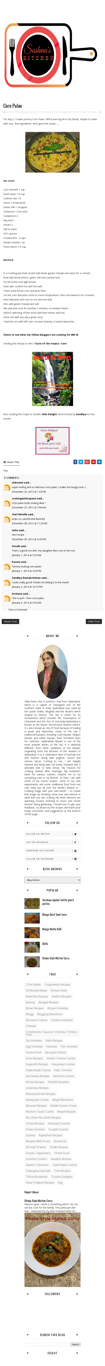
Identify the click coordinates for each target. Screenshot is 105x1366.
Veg (100, 111)
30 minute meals (50, 111)
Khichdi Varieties (58, 1082)
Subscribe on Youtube (53, 850)
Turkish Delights (62, 1177)
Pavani (16, 561)
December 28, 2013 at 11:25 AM (29, 523)
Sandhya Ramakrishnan (26, 577)
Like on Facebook (53, 842)
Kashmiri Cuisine (63, 1076)
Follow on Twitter (53, 834)
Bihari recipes (35, 1008)
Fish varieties (69, 1046)
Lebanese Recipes (37, 1088)
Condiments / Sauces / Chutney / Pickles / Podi (52, 1033)
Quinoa (30, 1135)
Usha (15, 530)
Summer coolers (36, 1159)
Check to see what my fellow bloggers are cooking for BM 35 (40, 334)
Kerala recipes (35, 1082)
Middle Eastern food (63, 1106)
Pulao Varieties (88, 111)
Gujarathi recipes (37, 1064)
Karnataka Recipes (37, 1076)
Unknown (17, 482)
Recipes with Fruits (38, 1141)
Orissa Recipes (35, 1123)
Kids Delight (49, 414)
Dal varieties (34, 1040)
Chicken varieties (62, 1020)
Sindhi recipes (59, 1147)
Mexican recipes (36, 1106)
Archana (17, 593)
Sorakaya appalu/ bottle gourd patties (58, 902)
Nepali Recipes (66, 1111)
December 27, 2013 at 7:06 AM (29, 507)
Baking (30, 1002)
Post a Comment (17, 609)
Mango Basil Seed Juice (54, 914)
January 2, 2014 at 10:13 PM (27, 586)
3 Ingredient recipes (57, 984)
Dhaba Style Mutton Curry (55, 958)
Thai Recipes (62, 1171)
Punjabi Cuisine (58, 1129)
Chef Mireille (19, 514)
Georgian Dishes (55, 1052)
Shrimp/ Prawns (36, 1147)
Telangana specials (38, 1171)
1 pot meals (33, 984)
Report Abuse (31, 1192)
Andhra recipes (61, 996)
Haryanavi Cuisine (63, 1064)
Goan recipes (34, 1058)
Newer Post (10, 621)
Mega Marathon (62, 1100)
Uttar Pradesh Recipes (40, 1182)
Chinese (31, 1026)
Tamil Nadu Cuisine (64, 1165)
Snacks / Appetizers (38, 1153)
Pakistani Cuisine (59, 1123)
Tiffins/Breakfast (37, 1177)
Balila (45, 944)
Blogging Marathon (69, 111)
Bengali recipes (48, 1002)
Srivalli (16, 546)
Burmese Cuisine (36, 1020)
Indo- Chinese (63, 1070)
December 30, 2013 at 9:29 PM (29, 539)
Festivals (51, 1046)
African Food (59, 990)
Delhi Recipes (54, 1040)
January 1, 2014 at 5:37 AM (26, 555)
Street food (61, 1153)
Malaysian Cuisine (37, 1100)
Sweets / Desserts (37, 1165)
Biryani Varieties (57, 1008)
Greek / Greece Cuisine (61, 1058)
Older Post (94, 621)
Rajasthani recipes (51, 1135)
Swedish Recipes (61, 1159)
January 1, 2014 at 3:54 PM (26, 570)
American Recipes (37, 996)
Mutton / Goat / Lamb (40, 1111)
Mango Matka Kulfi (52, 929)
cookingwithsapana (24, 498)
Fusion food (33, 1052)
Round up (60, 1141)
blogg (29, 1014)
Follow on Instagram (53, 859)
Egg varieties (34, 1046)
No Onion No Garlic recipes (43, 1117)
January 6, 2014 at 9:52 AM (26, 602)
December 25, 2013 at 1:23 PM (29, 491)
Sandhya (81, 414)
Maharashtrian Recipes (40, 1094)
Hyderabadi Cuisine (38, 1070)
